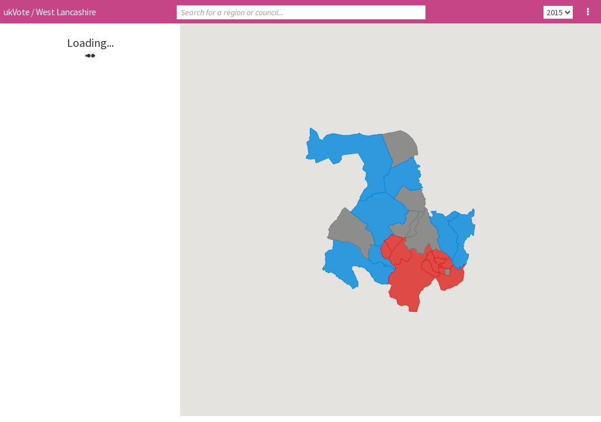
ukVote (16, 12)
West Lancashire (66, 12)
